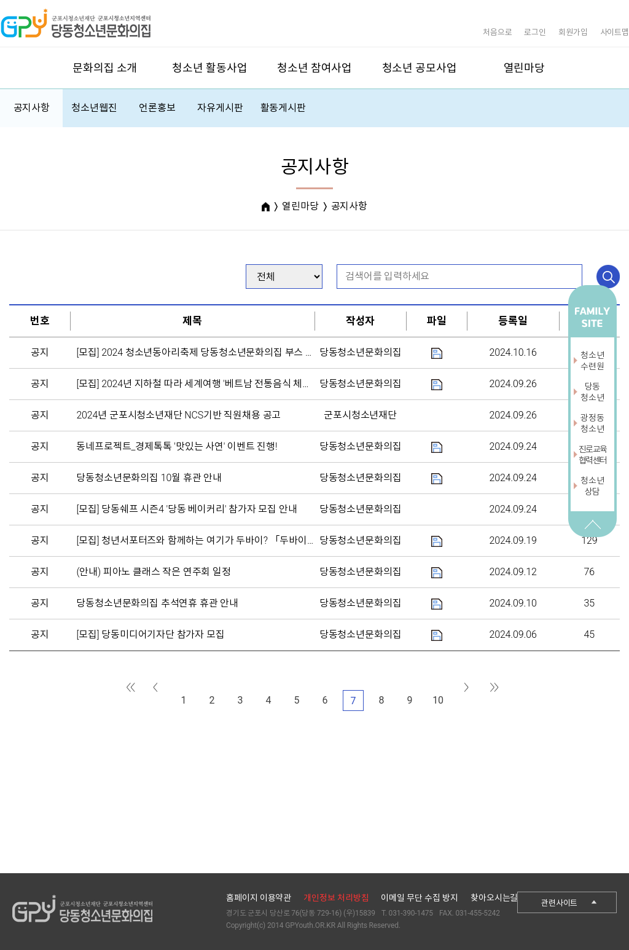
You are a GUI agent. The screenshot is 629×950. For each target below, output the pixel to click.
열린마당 (524, 67)
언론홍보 (157, 108)
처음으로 (497, 32)
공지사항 (32, 108)
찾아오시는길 (494, 898)
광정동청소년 (592, 423)
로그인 (535, 32)
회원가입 (572, 32)
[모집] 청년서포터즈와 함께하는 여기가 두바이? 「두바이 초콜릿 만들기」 (226, 540)
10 (437, 700)
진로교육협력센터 (593, 454)
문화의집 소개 (104, 67)
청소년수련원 (592, 360)
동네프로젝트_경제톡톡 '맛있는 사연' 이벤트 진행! (176, 446)
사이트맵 (614, 32)
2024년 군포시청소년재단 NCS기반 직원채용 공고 (178, 415)
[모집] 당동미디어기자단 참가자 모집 (150, 634)
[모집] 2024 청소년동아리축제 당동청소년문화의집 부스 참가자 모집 (214, 352)
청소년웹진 (94, 108)
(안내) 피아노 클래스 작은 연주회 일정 (153, 572)
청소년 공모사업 (419, 67)
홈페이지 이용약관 (258, 898)
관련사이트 (559, 903)
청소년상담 (592, 486)
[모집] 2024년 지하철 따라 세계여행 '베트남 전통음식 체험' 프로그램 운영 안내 (234, 384)
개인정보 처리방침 (336, 898)
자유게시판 (220, 108)
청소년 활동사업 (209, 67)
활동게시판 (283, 108)
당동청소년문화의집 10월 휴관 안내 (148, 478)
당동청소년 (592, 392)
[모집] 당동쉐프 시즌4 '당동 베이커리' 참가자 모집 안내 (186, 509)
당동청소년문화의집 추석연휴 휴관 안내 (157, 603)
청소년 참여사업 (314, 67)
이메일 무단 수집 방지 (419, 898)
